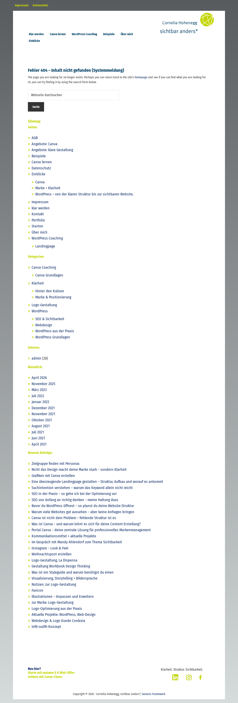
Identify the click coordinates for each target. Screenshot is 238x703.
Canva (40, 186)
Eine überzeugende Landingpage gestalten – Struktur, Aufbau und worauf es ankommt (97, 485)
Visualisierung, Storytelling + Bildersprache (64, 582)
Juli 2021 (38, 436)
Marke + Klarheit (47, 191)
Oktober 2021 (42, 424)
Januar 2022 (40, 405)
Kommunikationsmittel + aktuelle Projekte (64, 540)
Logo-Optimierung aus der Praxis (57, 612)
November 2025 (43, 387)
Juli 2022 (38, 399)
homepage (141, 81)
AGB (35, 141)
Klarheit (38, 287)
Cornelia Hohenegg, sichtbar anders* (195, 26)
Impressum (40, 205)
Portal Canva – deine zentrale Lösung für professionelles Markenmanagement (91, 533)
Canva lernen (42, 165)
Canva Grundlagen (49, 279)
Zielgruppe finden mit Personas (56, 467)
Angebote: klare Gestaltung (52, 153)
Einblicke (38, 178)
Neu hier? (34, 672)
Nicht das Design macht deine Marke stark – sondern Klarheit (79, 473)
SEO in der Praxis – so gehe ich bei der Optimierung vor (74, 497)
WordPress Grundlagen (52, 341)
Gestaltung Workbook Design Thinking (61, 570)
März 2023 (39, 393)
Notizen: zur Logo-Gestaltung (54, 588)
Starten (37, 230)
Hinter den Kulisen (49, 294)
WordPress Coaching (47, 242)
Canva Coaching (44, 271)
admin (36, 362)
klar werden (41, 212)
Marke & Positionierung (53, 301)
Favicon (37, 594)
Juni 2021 (38, 442)
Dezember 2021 (43, 411)
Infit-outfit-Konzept (46, 630)
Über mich (39, 236)
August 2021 (41, 429)
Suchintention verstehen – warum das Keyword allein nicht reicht (82, 491)
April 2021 (39, 448)
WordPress (40, 315)
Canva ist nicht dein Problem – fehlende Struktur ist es (74, 521)
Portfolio (38, 224)
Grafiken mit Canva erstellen (53, 479)
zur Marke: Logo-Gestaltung (52, 606)
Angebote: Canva (44, 147)
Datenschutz (41, 172)
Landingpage (45, 250)
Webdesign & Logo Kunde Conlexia (58, 624)
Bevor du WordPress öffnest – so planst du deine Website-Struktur (83, 509)
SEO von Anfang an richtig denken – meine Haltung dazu (75, 503)
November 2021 (43, 417)
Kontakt (38, 217)
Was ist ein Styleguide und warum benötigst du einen (73, 576)
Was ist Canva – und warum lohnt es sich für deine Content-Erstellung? (86, 527)
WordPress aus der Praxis (54, 334)
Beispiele (39, 159)
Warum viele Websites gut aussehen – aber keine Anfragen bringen (83, 515)
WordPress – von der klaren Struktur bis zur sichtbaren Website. (84, 198)
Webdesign (43, 328)
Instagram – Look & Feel (50, 552)
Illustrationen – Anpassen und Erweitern (63, 600)
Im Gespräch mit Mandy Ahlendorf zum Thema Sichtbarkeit (77, 545)
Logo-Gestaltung (44, 308)
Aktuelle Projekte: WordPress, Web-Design (64, 618)
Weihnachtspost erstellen (52, 558)
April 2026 (39, 381)
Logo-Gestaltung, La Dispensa (54, 564)
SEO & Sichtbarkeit (49, 322)
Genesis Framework (153, 697)
